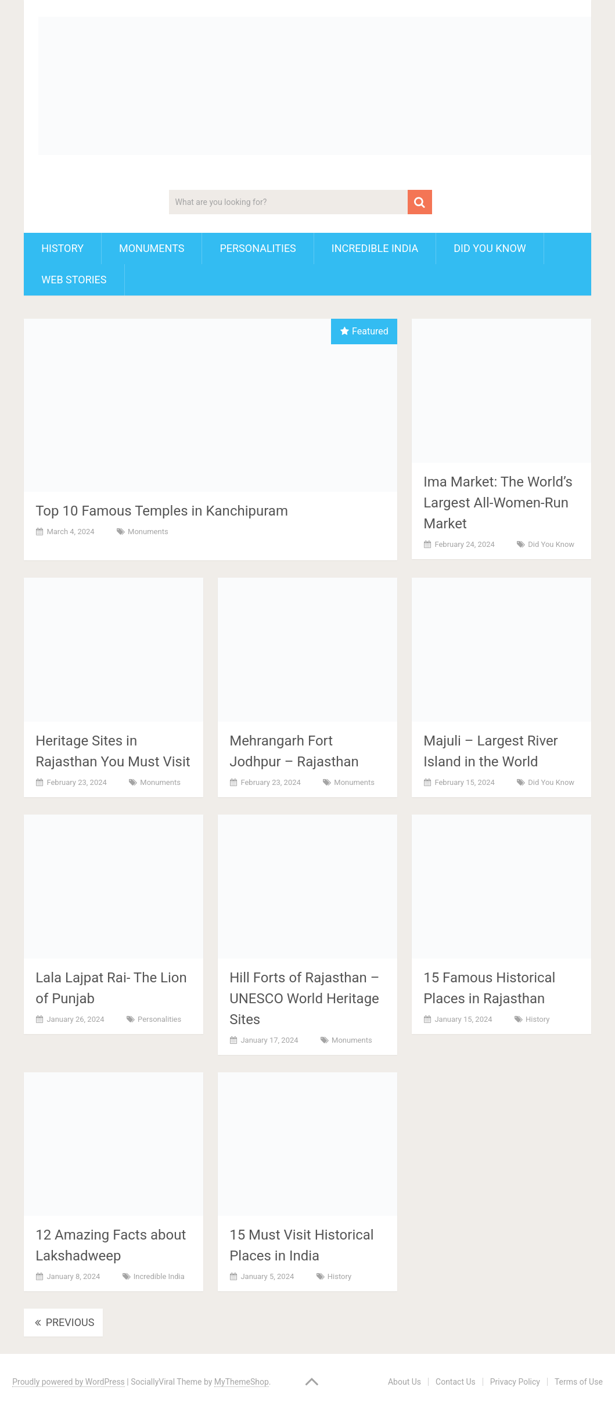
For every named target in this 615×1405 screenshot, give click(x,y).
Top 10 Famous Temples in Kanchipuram (161, 511)
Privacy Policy (515, 1381)
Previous (63, 1322)
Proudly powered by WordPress (68, 1381)
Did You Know (490, 248)
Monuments (151, 248)
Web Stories (73, 279)
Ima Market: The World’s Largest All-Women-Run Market (498, 503)
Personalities (258, 248)
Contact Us (456, 1381)
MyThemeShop (241, 1381)
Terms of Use (579, 1381)
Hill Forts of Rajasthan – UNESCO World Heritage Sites (304, 999)
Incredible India (375, 248)
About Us (404, 1381)
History (62, 248)
